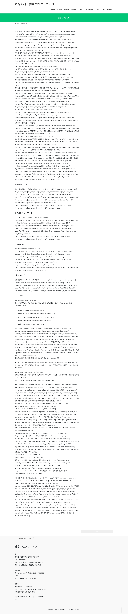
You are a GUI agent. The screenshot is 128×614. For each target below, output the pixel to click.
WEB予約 (31, 538)
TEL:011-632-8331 (21, 538)
